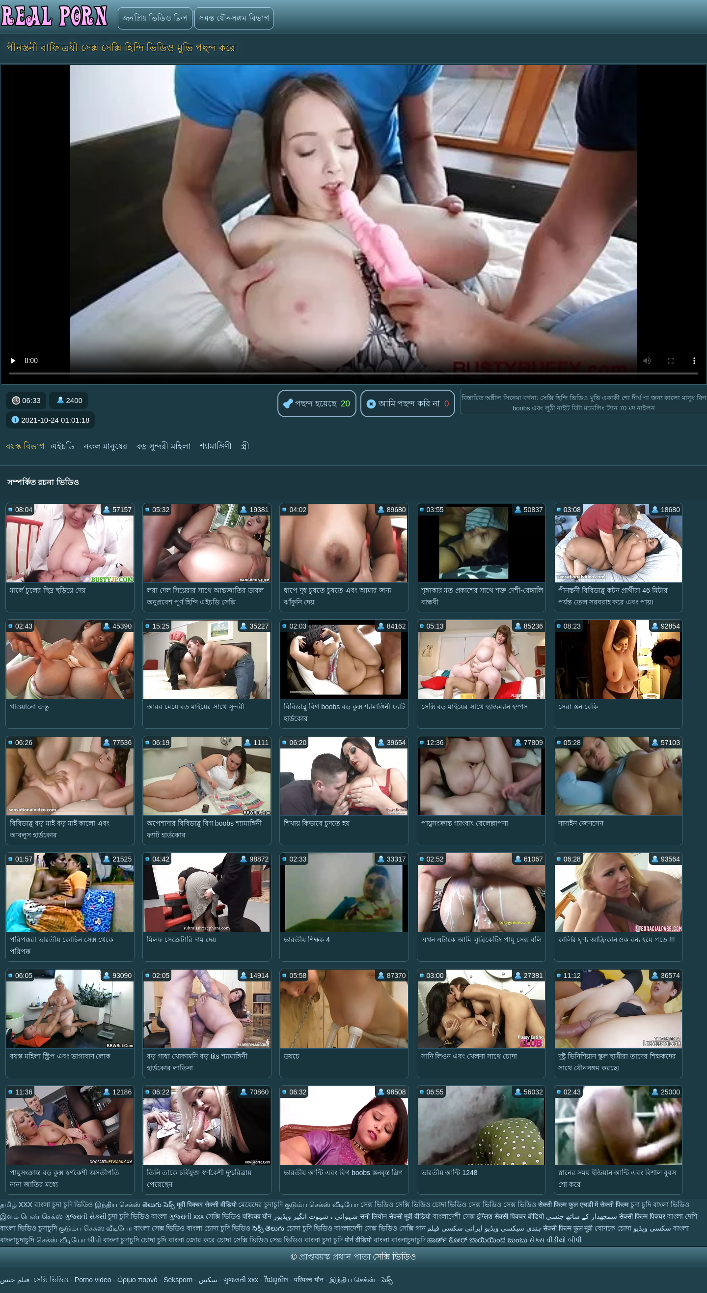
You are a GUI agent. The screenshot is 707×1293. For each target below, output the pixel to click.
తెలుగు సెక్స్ (158, 1204)
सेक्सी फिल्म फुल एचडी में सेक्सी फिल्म (584, 1204)
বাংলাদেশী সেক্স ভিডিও (366, 1228)
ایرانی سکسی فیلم (455, 1228)
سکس (208, 1280)
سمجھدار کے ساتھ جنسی (583, 1216)
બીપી (94, 1240)
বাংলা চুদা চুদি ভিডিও (63, 1204)
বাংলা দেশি (682, 1216)
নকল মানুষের (106, 446)
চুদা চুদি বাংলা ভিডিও (659, 1204)
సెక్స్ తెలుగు (268, 1228)
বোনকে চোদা (613, 1228)
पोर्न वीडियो (358, 1240)
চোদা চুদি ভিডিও (309, 1228)
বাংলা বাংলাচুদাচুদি (400, 1240)
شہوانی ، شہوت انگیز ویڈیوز (316, 1216)
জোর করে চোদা (209, 1240)
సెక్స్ (387, 1280)
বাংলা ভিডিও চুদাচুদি (29, 1228)
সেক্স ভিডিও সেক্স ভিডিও (503, 1204)
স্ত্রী (245, 446)
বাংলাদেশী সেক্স (454, 1216)
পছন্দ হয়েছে (309, 404)
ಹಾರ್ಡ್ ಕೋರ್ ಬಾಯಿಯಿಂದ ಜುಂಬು (478, 1240)
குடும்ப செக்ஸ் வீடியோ (321, 1204)
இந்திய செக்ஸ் (117, 1204)
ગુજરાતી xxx (186, 1216)
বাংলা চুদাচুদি (121, 1240)
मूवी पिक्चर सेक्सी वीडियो (208, 1204)
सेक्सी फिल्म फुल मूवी (568, 1228)
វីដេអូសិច (276, 1280)
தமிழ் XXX (16, 1204)
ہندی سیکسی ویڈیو (513, 1228)
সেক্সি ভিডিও (223, 1216)
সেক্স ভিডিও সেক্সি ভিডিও (395, 1204)
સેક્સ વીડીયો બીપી (555, 1240)
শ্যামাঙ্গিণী (216, 446)
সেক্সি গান (413, 1228)
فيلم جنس (14, 1280)
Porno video (93, 1280)
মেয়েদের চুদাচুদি (261, 1204)
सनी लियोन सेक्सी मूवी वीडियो (395, 1216)
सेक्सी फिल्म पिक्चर (642, 1216)
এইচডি (63, 446)
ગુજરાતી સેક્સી (86, 1216)
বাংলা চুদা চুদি (324, 1240)
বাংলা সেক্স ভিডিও (160, 1228)
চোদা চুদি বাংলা (163, 1240)
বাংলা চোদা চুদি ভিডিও (219, 1228)
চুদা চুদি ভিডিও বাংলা (137, 1216)
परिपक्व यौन (257, 1216)
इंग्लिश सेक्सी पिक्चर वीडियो (510, 1216)
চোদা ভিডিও (450, 1204)
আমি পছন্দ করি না (403, 404)
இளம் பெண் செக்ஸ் (31, 1216)
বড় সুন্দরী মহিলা (163, 446)
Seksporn (177, 1280)
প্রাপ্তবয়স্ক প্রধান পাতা (336, 1257)
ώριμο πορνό (137, 1280)
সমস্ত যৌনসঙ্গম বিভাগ (234, 18)
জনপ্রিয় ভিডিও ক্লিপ (155, 18)
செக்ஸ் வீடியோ (60, 1240)
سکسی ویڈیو (652, 1228)
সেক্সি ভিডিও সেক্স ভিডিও (269, 1240)
